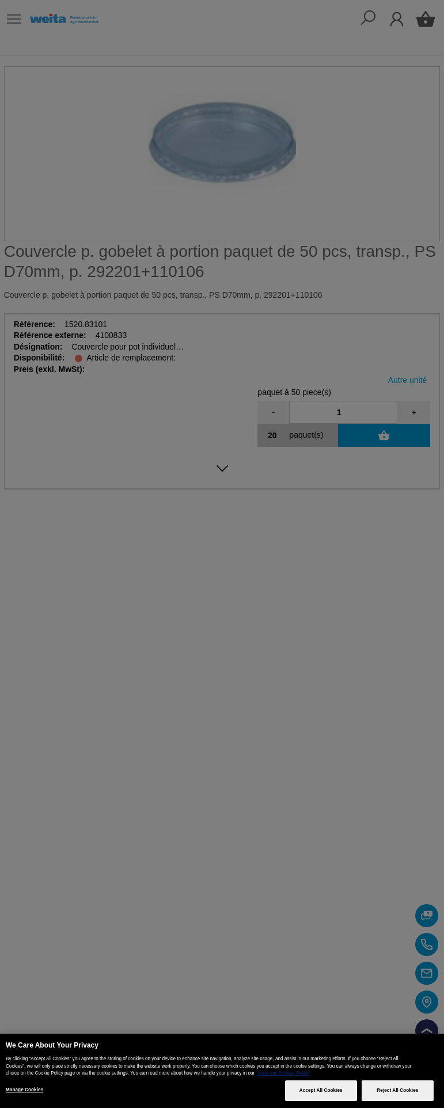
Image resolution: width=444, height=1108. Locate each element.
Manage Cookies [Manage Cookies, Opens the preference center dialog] (24, 1089)
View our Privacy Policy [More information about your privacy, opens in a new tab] (283, 1073)
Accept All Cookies (321, 1090)
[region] (222, 1071)
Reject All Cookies (397, 1090)
